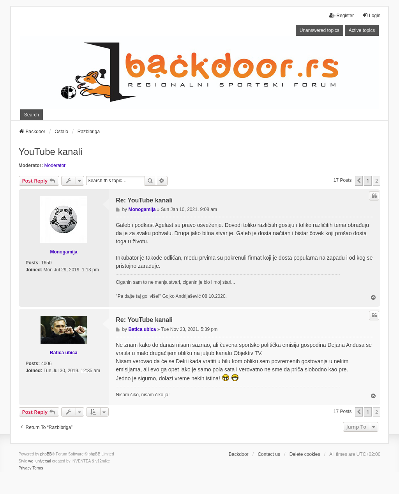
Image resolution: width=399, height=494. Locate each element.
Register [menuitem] (341, 15)
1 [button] (367, 180)
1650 (46, 262)
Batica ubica (64, 352)
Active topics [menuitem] (362, 30)
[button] (359, 180)
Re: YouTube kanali (144, 200)
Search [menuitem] (31, 115)
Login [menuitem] (371, 15)
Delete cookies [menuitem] (305, 454)
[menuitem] (25, 468)
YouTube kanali (51, 151)
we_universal (39, 461)
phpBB (46, 454)
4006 (46, 363)
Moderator (55, 165)
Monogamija (63, 252)
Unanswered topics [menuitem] (319, 30)
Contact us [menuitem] (269, 454)
